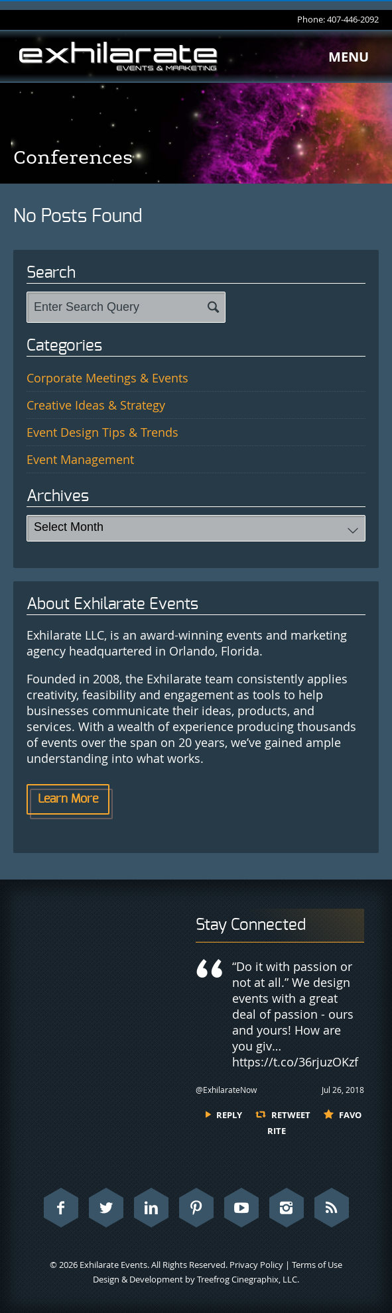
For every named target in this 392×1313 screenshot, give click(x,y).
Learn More (68, 799)
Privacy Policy (256, 1265)
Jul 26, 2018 (343, 1089)
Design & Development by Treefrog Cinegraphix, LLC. (196, 1279)
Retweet (290, 1115)
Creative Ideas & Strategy (96, 405)
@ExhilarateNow (226, 1089)
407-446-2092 (353, 19)
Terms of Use (317, 1265)
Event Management (80, 459)
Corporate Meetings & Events (107, 378)
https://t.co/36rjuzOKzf (295, 1062)
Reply (229, 1115)
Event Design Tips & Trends (102, 432)
